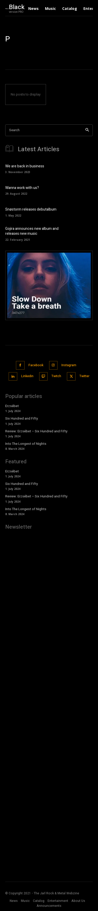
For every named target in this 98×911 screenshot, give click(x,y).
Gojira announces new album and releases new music (32, 231)
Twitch (56, 376)
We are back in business (24, 166)
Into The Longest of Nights (25, 443)
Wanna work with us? (22, 188)
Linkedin (27, 376)
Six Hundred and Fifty (21, 418)
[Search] (87, 130)
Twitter (84, 376)
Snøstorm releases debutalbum (30, 209)
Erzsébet (12, 405)
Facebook (35, 365)
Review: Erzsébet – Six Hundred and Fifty (36, 431)
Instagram (68, 365)
